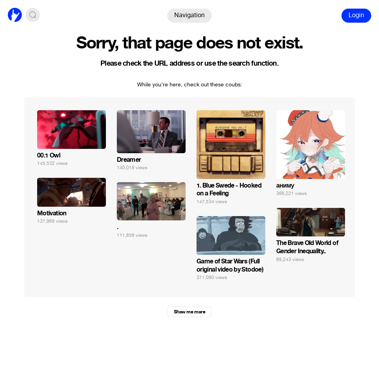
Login (356, 15)
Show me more (189, 312)
